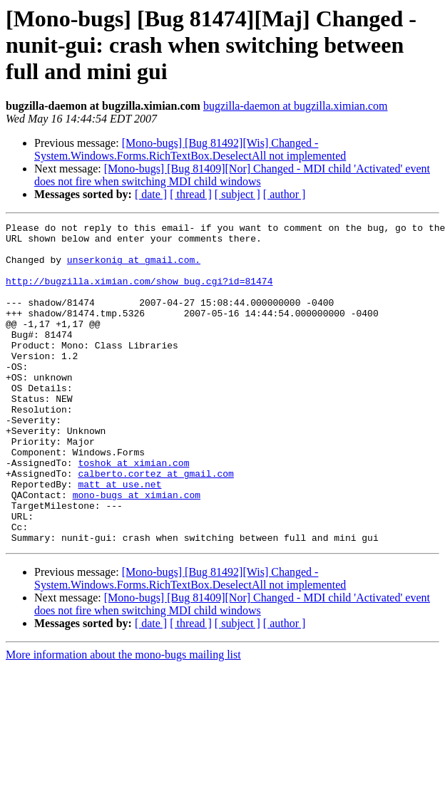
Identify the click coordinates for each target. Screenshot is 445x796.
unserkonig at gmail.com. (133, 268)
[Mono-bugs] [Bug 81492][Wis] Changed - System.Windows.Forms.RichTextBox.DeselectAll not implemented (190, 149)
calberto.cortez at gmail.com (155, 524)
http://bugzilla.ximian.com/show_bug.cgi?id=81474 (139, 293)
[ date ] (151, 194)
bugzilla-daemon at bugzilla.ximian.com (295, 106)
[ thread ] (191, 194)
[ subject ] (237, 194)
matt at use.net (119, 537)
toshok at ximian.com (133, 511)
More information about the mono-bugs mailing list (123, 719)
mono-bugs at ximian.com (136, 550)
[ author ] (284, 194)
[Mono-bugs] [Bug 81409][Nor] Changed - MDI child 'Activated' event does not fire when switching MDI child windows (232, 174)
